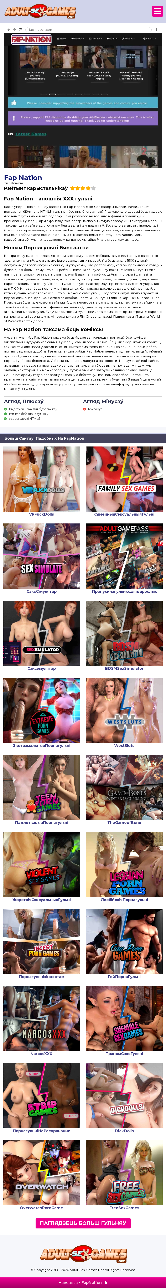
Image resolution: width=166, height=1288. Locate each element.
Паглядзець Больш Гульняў (83, 1223)
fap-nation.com (13, 182)
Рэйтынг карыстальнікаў (36, 188)
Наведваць (83, 1282)
